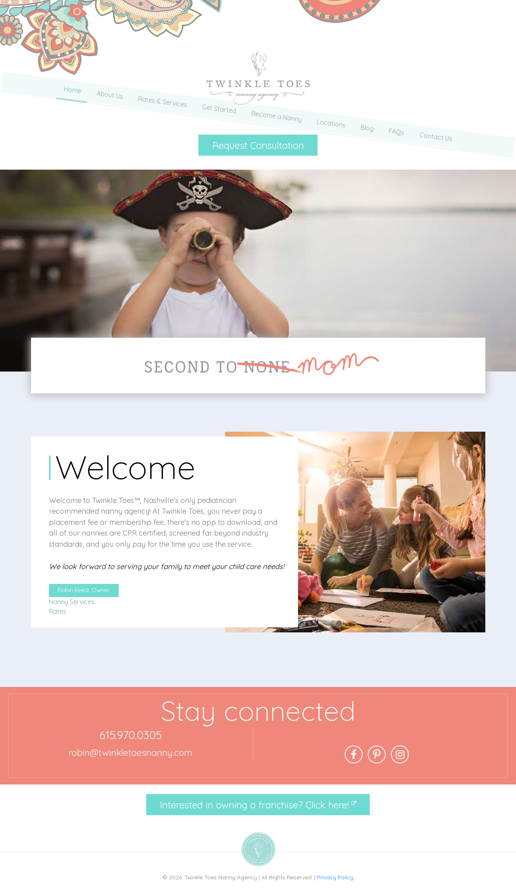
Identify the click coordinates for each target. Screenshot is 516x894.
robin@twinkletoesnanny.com (130, 752)
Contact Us (437, 114)
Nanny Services (71, 602)
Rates (57, 611)
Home (71, 114)
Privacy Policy (335, 877)
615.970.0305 (130, 735)
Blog (368, 114)
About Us (108, 114)
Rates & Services (161, 114)
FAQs (397, 114)
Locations (331, 114)
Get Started (219, 114)
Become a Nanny (276, 114)
